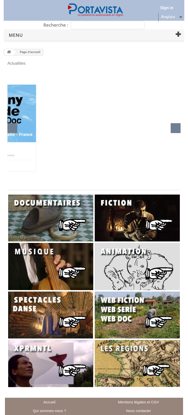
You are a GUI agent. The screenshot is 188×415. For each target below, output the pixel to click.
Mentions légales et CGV (138, 402)
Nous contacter (138, 411)
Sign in (166, 8)
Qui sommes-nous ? (49, 411)
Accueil (49, 402)
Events (11, 155)
